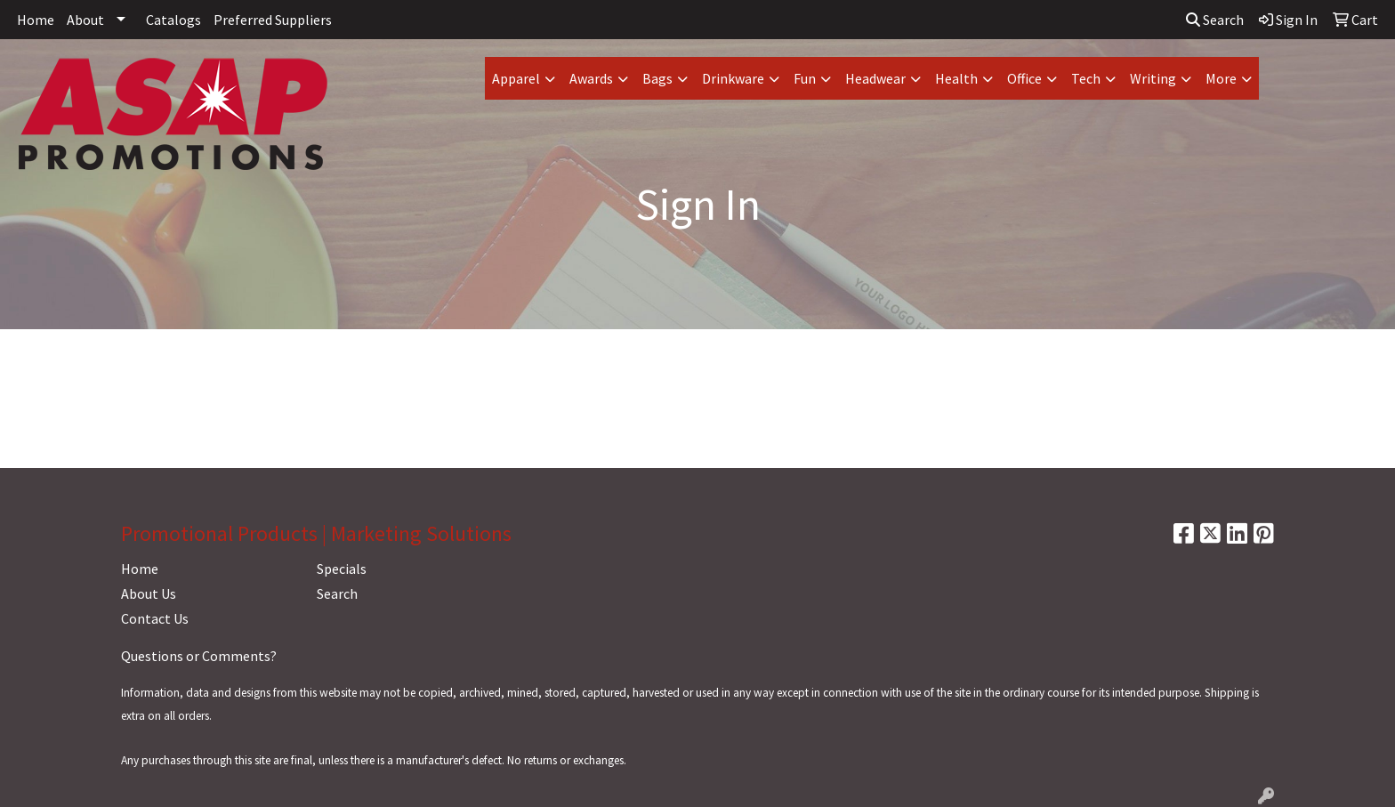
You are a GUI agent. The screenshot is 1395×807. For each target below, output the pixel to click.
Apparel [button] (516, 78)
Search (1215, 19)
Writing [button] (1153, 78)
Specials (342, 568)
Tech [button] (1086, 78)
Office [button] (1024, 78)
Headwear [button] (875, 78)
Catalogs (173, 19)
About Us (148, 593)
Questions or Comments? (199, 656)
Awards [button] (591, 78)
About (85, 19)
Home (35, 19)
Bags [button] (657, 78)
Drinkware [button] (733, 78)
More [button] (1221, 78)
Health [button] (956, 78)
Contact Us (155, 618)
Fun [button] (805, 78)
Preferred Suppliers (273, 19)
